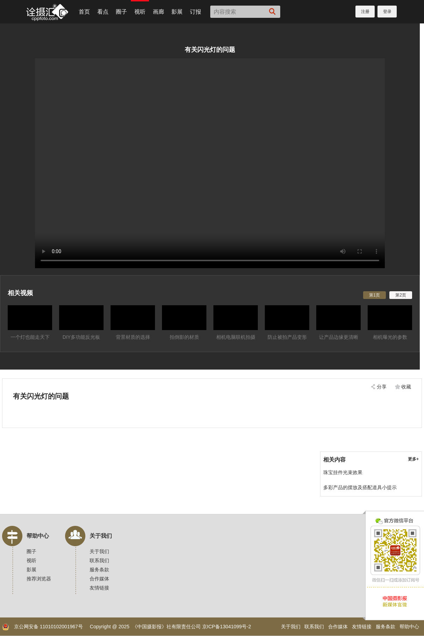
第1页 (374, 295)
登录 (387, 11)
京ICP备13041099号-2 (226, 626)
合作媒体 (99, 578)
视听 (140, 12)
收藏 (406, 387)
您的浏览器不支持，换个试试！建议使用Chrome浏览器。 (210, 163)
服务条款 (99, 569)
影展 (177, 12)
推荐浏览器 (39, 578)
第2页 (400, 295)
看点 (102, 12)
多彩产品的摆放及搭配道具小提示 (360, 487)
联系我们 (99, 560)
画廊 (158, 12)
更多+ (413, 459)
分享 (382, 387)
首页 (84, 12)
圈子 (121, 12)
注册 (365, 11)
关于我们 (101, 536)
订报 (195, 12)
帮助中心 (38, 536)
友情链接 (99, 588)
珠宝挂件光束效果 (342, 472)
